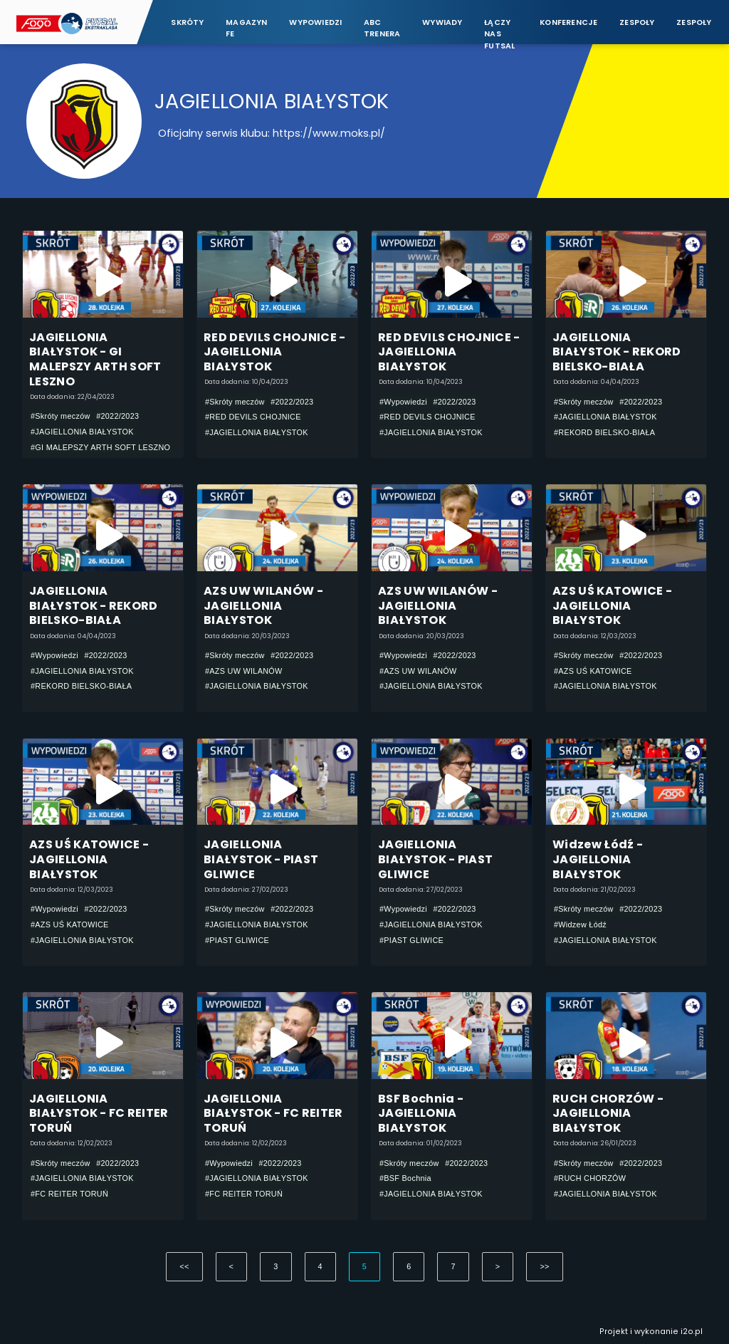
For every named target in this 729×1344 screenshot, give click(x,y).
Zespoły (637, 22)
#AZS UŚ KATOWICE (593, 671)
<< (184, 1266)
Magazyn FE (247, 28)
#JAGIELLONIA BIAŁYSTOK (82, 431)
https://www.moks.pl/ (329, 133)
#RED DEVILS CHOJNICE (253, 416)
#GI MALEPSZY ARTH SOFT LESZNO (100, 447)
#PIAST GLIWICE (237, 940)
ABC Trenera (382, 28)
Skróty (187, 22)
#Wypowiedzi (403, 401)
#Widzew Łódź (580, 924)
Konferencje (568, 22)
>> (544, 1266)
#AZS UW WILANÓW (244, 671)
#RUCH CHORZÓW (590, 1178)
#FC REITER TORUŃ (69, 1193)
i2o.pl (692, 1331)
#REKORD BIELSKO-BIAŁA (604, 432)
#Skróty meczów (60, 416)
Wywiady (442, 22)
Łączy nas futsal (499, 29)
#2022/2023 (117, 416)
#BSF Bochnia (405, 1178)
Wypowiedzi (315, 22)
